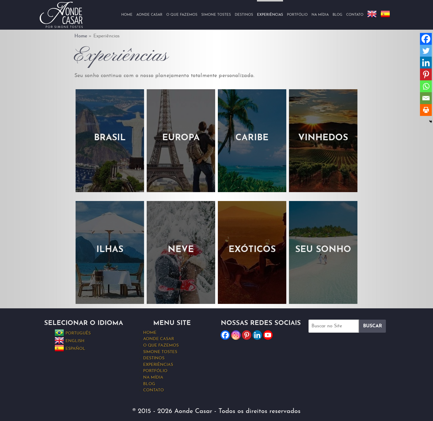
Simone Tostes (216, 15)
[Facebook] (426, 39)
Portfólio (297, 15)
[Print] (426, 110)
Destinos (244, 15)
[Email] (426, 98)
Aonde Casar (149, 15)
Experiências (158, 365)
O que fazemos (181, 15)
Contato (354, 15)
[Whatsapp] (426, 86)
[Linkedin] (426, 62)
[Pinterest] (426, 74)
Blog (337, 15)
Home (126, 15)
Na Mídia (320, 15)
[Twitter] (426, 51)
